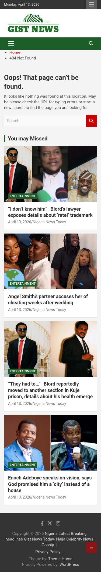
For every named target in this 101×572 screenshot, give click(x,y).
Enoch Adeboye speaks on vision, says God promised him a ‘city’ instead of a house (50, 484)
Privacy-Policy (47, 551)
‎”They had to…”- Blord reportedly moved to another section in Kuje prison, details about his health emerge (50, 390)
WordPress (69, 564)
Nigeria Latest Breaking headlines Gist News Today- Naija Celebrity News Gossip (49, 539)
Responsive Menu (91, 4)
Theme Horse (60, 558)
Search (91, 121)
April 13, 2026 (19, 222)
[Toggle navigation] (11, 43)
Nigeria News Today (49, 222)
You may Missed (28, 138)
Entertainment (23, 196)
